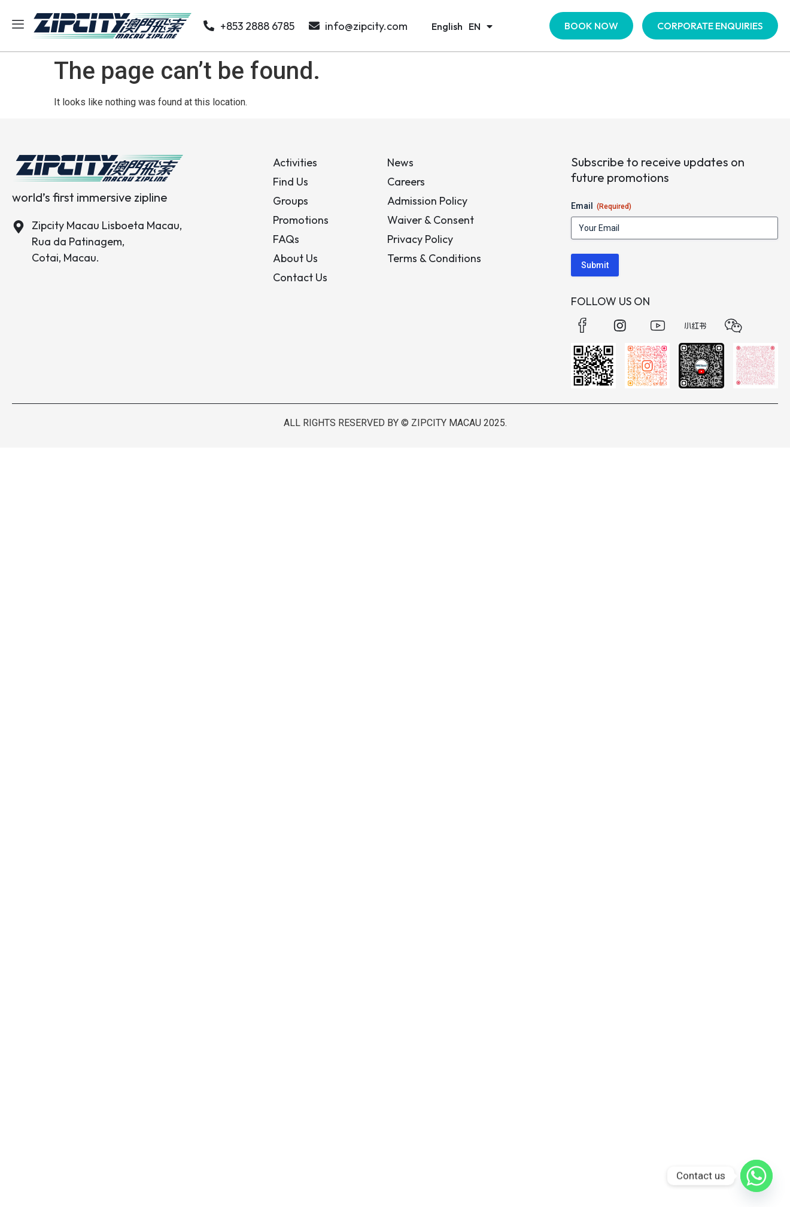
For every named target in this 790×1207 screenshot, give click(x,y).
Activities (295, 162)
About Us (295, 258)
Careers (406, 182)
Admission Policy (427, 201)
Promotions (301, 220)
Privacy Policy (420, 239)
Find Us (290, 182)
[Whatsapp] (756, 1176)
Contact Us (300, 277)
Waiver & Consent (430, 220)
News (400, 162)
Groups (290, 201)
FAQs (286, 239)
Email (601, 206)
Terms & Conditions (434, 258)
